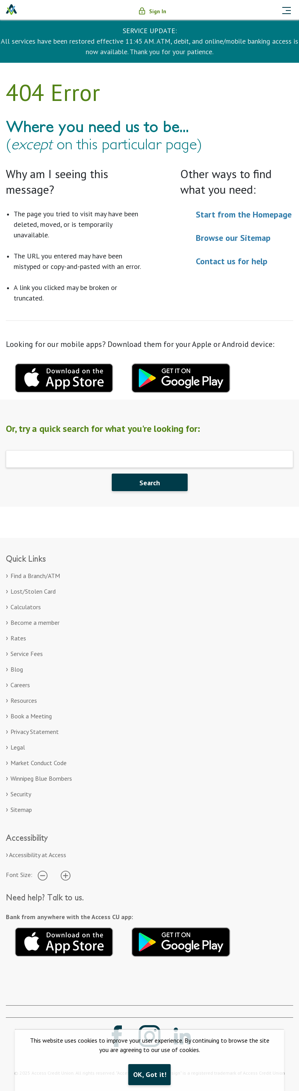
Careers (20, 685)
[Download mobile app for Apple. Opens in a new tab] (64, 940)
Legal (18, 747)
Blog (17, 669)
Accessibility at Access (37, 855)
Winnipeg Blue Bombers (41, 778)
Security (21, 794)
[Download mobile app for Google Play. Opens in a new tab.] (181, 377)
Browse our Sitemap (233, 237)
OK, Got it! (149, 1074)
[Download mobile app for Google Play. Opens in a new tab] (181, 940)
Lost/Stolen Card (33, 591)
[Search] (149, 459)
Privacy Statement (35, 732)
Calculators (26, 607)
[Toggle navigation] (286, 10)
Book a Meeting (31, 716)
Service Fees (27, 654)
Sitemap (21, 809)
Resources (24, 700)
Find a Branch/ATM (35, 576)
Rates (18, 638)
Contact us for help (231, 261)
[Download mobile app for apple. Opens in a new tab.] (64, 377)
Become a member (35, 622)
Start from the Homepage (244, 214)
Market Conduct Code (39, 763)
